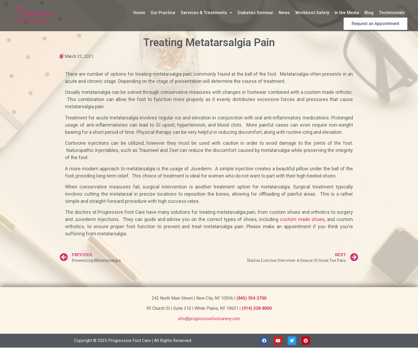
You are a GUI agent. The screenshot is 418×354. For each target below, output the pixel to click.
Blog (316, 12)
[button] (154, 13)
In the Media (294, 12)
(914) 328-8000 (257, 308)
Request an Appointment (381, 12)
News (232, 12)
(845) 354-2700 (251, 298)
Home (87, 12)
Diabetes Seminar (203, 12)
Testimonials (339, 12)
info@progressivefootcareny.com (209, 318)
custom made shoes (302, 219)
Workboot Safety (260, 12)
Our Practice (110, 12)
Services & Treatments (154, 12)
